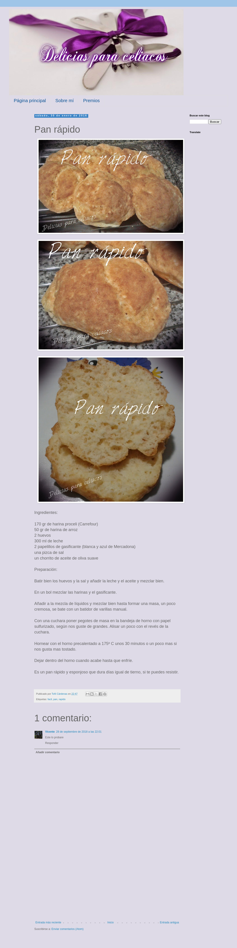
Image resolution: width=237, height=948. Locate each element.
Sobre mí (64, 100)
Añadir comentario (48, 752)
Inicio (110, 922)
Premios (91, 100)
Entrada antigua (169, 922)
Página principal (30, 100)
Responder (51, 743)
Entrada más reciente (48, 922)
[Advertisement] (107, 887)
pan (55, 699)
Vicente (50, 731)
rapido (62, 699)
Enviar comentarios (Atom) (67, 929)
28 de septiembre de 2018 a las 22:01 (78, 731)
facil (50, 699)
